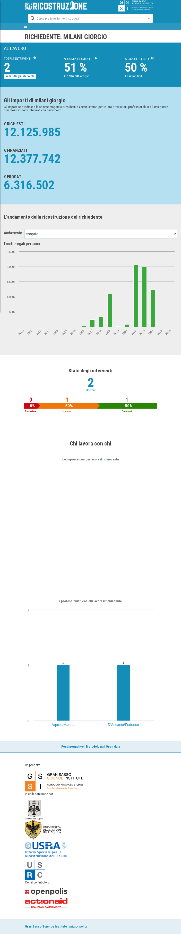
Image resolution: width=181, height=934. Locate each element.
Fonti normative (72, 746)
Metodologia (95, 746)
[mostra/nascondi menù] (25, 26)
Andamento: (13, 233)
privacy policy (78, 926)
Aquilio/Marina (62, 725)
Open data (113, 746)
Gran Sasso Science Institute (46, 926)
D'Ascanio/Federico (123, 725)
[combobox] (86, 18)
